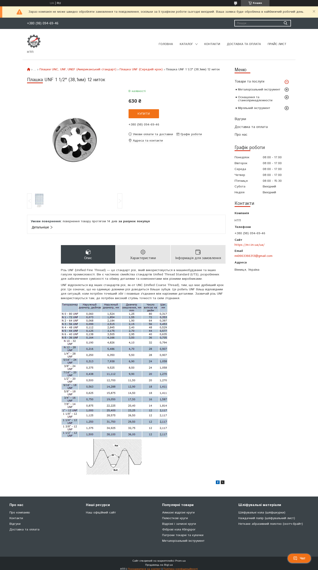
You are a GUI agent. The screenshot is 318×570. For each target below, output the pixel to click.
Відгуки (240, 119)
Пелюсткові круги (175, 518)
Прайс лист (277, 44)
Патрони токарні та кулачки (182, 535)
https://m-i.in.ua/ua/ (250, 245)
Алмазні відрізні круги (178, 512)
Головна (166, 44)
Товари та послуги (249, 81)
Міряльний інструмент (254, 108)
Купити (144, 113)
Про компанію (19, 512)
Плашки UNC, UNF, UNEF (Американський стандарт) (77, 69)
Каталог (186, 44)
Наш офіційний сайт (101, 512)
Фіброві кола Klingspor (179, 529)
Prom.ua (180, 561)
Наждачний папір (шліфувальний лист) (266, 518)
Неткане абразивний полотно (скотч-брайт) (270, 524)
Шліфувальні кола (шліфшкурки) (261, 512)
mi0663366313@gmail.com (253, 256)
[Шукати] (285, 23)
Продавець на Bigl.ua (159, 565)
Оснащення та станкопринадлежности (255, 99)
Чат (299, 558)
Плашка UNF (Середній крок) (141, 69)
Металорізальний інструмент (259, 89)
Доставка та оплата (244, 44)
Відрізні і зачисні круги (179, 524)
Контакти (212, 44)
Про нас (241, 134)
